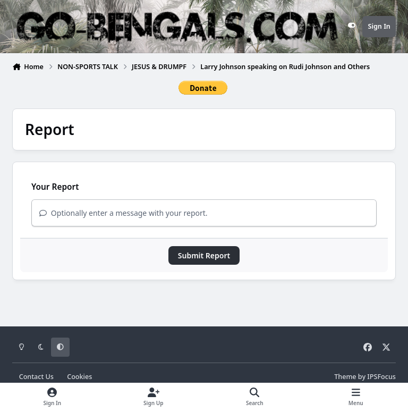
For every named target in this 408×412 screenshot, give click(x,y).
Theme (345, 376)
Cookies (79, 376)
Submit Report (204, 255)
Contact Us (36, 376)
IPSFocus (381, 376)
